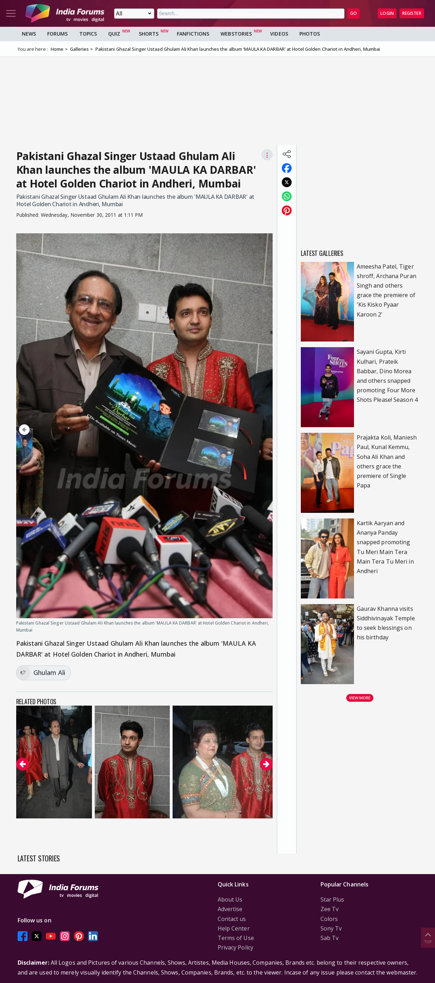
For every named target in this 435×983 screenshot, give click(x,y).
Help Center (234, 928)
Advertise (230, 909)
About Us (230, 899)
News (29, 33)
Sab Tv (330, 938)
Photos (309, 33)
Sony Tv (331, 928)
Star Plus (332, 899)
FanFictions (193, 33)
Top (428, 937)
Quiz (114, 33)
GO (353, 13)
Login (387, 13)
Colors (329, 919)
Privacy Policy (235, 947)
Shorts (149, 33)
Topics (88, 33)
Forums (57, 33)
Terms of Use (236, 938)
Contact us (232, 919)
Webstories (236, 33)
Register (411, 13)
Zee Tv (330, 909)
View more (360, 697)
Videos (279, 33)
